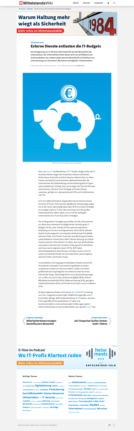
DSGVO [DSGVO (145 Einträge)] (55, 386)
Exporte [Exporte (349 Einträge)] (94, 389)
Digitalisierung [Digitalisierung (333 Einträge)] (92, 386)
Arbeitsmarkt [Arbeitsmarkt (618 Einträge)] (79, 382)
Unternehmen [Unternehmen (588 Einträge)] (75, 408)
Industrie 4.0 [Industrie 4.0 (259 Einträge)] (98, 392)
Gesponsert (98, 3)
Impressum (44, 425)
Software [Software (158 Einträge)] (26, 407)
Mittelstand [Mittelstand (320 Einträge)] (82, 399)
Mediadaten (53, 425)
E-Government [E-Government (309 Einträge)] (102, 386)
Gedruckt (86, 3)
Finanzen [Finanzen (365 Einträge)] (71, 392)
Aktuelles (30, 9)
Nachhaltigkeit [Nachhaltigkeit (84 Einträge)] (55, 401)
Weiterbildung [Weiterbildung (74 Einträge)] (27, 410)
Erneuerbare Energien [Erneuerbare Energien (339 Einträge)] (75, 389)
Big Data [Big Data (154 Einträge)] (45, 382)
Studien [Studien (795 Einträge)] (94, 405)
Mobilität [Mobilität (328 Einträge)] (101, 399)
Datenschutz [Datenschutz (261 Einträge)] (83, 386)
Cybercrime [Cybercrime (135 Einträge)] (29, 386)
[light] (108, 3)
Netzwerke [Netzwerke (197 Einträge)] (28, 404)
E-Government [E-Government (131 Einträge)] (28, 390)
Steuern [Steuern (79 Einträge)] (38, 407)
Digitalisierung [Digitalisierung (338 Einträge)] (43, 385)
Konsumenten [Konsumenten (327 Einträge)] (73, 399)
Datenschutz (35, 425)
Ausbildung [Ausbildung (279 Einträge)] (90, 383)
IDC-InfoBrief (77, 292)
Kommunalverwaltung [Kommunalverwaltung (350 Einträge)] (100, 395)
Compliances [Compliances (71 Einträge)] (59, 382)
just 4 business (24, 425)
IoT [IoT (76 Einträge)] (40, 398)
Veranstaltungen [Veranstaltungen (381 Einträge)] (90, 409)
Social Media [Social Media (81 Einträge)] (59, 404)
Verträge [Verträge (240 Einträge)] (54, 407)
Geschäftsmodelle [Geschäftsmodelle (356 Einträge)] (33, 393)
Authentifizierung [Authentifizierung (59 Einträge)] (37, 382)
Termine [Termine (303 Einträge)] (102, 405)
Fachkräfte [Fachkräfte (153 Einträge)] (44, 389)
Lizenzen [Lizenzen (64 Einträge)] (33, 401)
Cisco (49, 171)
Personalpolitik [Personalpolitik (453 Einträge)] (85, 401)
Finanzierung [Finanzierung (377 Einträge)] (56, 389)
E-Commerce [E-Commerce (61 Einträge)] (61, 386)
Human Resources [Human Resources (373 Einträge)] (54, 393)
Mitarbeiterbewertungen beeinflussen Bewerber (45, 321)
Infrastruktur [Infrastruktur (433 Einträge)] (31, 397)
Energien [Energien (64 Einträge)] (36, 390)
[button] (114, 3)
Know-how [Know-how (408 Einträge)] (87, 395)
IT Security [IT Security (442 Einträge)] (48, 397)
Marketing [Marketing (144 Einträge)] (46, 401)
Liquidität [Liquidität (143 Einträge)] (26, 401)
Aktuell (75, 3)
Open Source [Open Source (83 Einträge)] (37, 404)
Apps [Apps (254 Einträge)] (69, 382)
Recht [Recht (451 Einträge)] (101, 401)
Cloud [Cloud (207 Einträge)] (52, 382)
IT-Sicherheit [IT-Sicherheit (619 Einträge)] (75, 395)
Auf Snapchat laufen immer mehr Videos (88, 321)
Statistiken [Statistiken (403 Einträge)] (84, 405)
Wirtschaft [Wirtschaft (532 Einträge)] (102, 408)
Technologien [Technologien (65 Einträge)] (45, 407)
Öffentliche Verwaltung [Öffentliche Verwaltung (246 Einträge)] (73, 412)
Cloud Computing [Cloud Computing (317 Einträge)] (73, 386)
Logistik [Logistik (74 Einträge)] (39, 401)
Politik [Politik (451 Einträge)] (96, 401)
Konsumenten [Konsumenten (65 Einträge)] (59, 398)
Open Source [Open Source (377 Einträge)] (73, 401)
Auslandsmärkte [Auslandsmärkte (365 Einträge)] (100, 382)
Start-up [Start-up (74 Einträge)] (33, 407)
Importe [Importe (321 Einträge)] (91, 392)
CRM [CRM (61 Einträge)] (24, 386)
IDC (68, 171)
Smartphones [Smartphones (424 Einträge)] (73, 405)
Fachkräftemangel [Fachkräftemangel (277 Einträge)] (103, 389)
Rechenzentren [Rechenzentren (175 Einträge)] (48, 404)
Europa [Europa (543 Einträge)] (87, 388)
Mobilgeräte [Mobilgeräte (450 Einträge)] (92, 398)
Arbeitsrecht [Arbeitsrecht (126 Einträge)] (27, 382)
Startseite (22, 9)
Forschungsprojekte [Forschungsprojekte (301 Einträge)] (82, 392)
